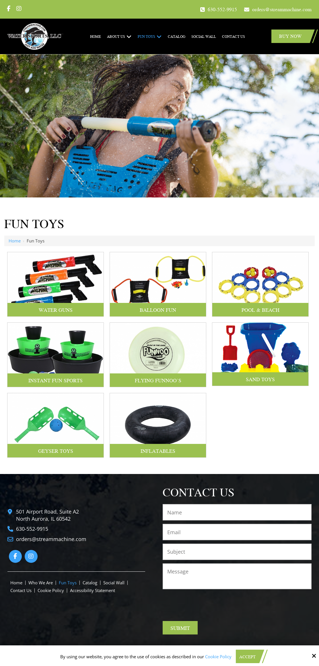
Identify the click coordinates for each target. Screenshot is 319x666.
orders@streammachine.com (282, 9)
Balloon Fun (158, 309)
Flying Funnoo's (158, 380)
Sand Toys (260, 379)
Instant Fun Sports (55, 380)
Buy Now (290, 36)
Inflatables (158, 450)
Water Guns (56, 309)
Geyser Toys (55, 450)
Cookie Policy (218, 656)
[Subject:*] (237, 552)
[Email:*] (237, 532)
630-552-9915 (222, 9)
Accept (247, 656)
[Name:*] (237, 512)
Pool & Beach (260, 309)
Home (15, 241)
